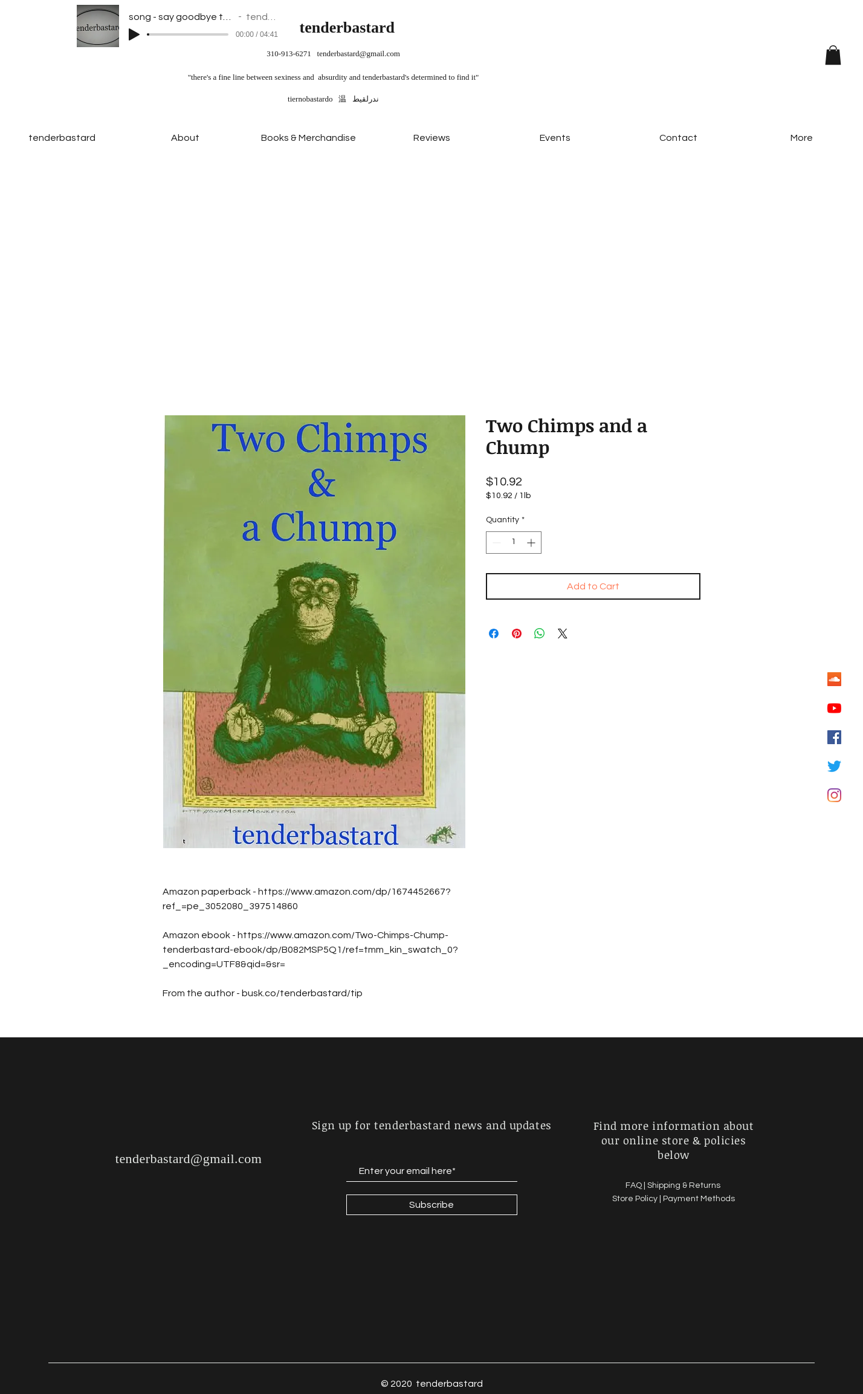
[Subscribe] (431, 1205)
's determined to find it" (442, 77)
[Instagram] (834, 795)
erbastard (362, 27)
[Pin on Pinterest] (516, 633)
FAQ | (636, 1185)
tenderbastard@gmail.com (358, 53)
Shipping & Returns (684, 1185)
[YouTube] (834, 708)
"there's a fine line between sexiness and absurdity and (275, 77)
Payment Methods (699, 1199)
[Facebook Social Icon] (834, 737)
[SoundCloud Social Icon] (834, 679)
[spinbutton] (514, 542)
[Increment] (532, 542)
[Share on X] (562, 633)
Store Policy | (637, 1199)
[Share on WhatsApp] (539, 633)
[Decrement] (495, 542)
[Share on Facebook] (493, 633)
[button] (833, 55)
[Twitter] (834, 766)
